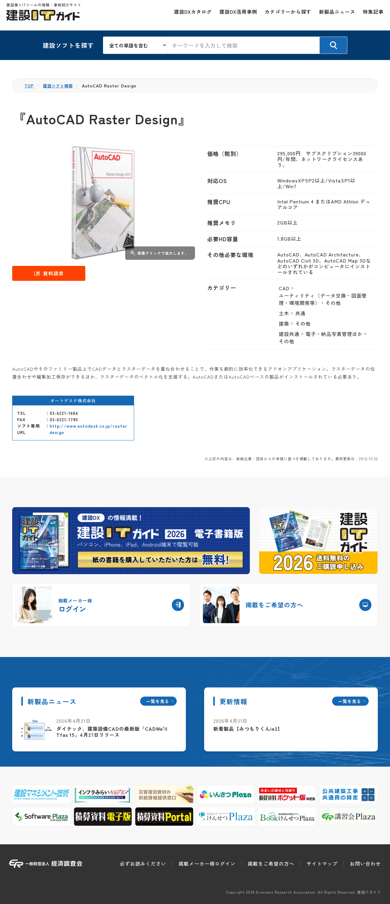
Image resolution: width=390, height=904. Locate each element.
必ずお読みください (143, 863)
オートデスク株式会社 (73, 400)
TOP (29, 86)
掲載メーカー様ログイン (207, 863)
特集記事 (370, 15)
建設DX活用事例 (235, 15)
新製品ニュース (334, 15)
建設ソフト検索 (60, 86)
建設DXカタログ (190, 15)
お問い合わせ (365, 863)
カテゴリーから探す (285, 15)
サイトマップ (322, 863)
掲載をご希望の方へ (271, 863)
